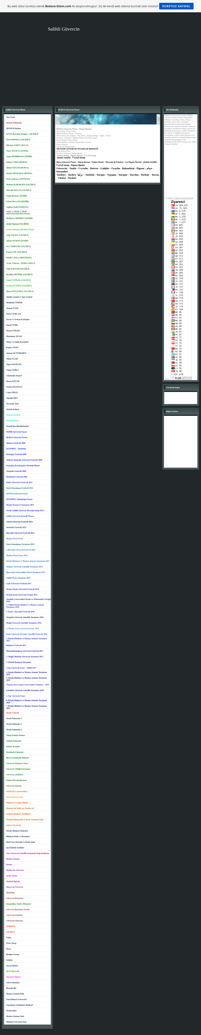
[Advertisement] (100, 74)
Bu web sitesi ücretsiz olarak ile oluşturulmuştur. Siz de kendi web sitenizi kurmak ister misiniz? (100, 6)
